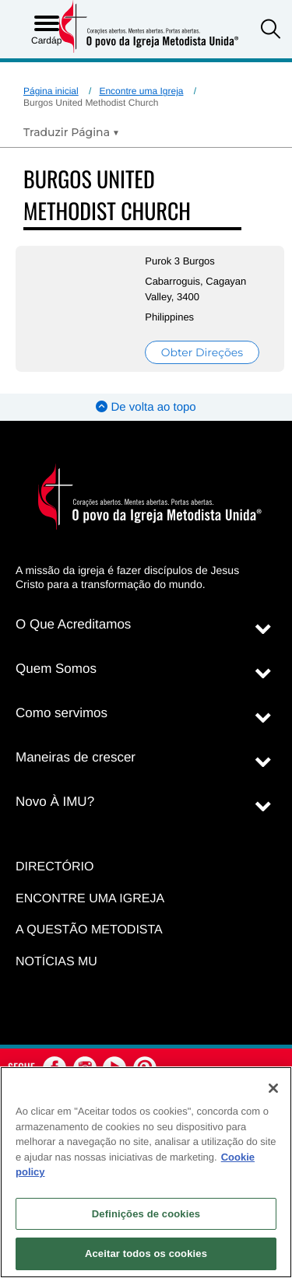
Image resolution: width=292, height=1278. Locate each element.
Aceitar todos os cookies (146, 1253)
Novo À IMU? (55, 801)
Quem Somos (56, 668)
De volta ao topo (145, 407)
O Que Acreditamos (73, 624)
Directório (54, 867)
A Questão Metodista (89, 930)
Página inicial (51, 91)
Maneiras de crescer (75, 757)
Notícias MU (56, 961)
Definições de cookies (146, 1214)
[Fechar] (273, 1088)
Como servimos (61, 713)
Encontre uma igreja (90, 898)
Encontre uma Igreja (141, 91)
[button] (270, 31)
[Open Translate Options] (71, 132)
